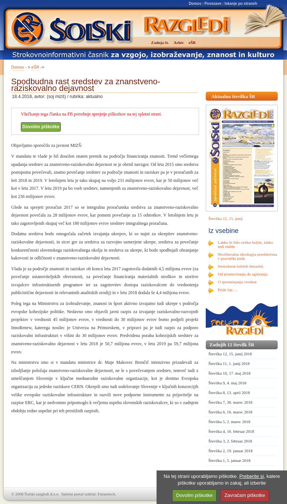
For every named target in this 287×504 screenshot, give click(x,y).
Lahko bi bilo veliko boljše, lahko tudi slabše (245, 244)
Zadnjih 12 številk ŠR (231, 344)
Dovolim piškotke (40, 126)
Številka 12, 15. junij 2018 (230, 354)
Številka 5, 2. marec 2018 (229, 421)
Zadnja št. (160, 42)
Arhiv (179, 42)
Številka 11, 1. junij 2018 (229, 363)
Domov (195, 3)
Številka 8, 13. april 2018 (229, 392)
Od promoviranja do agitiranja (243, 274)
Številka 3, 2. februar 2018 (230, 441)
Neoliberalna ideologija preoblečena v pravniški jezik (247, 256)
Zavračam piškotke (244, 495)
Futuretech (106, 494)
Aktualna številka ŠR (233, 96)
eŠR (35, 67)
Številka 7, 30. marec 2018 (230, 402)
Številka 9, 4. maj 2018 (227, 383)
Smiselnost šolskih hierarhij (240, 266)
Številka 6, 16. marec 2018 (230, 412)
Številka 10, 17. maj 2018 (229, 373)
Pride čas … (228, 289)
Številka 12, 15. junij (225, 218)
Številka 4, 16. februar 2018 (231, 431)
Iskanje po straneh (240, 3)
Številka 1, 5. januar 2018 (229, 460)
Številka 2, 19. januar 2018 (230, 450)
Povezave (212, 3)
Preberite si (251, 476)
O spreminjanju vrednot (237, 282)
